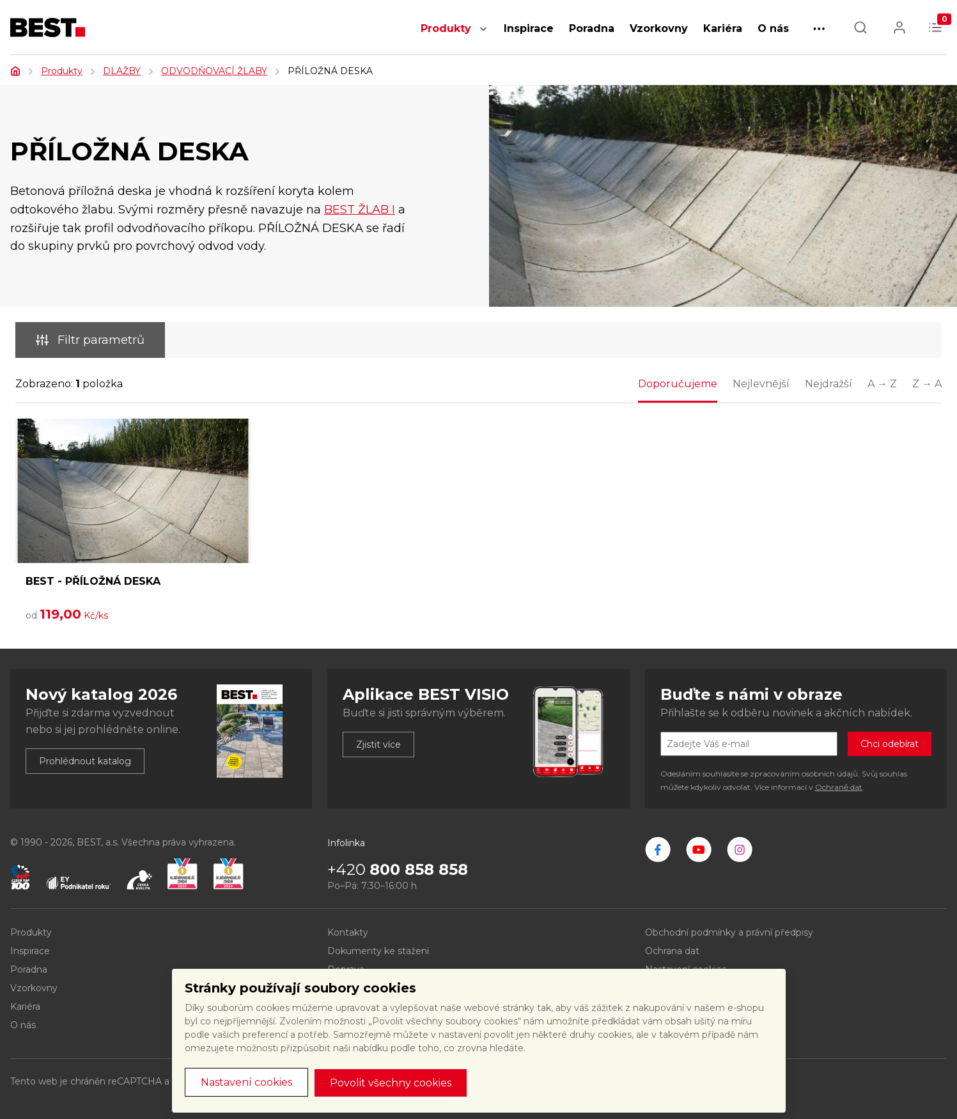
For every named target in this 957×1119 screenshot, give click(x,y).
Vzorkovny (659, 28)
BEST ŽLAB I (359, 210)
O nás (773, 28)
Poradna (591, 28)
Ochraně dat (838, 787)
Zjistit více (378, 744)
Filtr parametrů (90, 340)
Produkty (446, 28)
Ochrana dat (672, 951)
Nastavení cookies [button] (246, 1082)
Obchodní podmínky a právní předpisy (729, 932)
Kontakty (347, 932)
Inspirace (529, 28)
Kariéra (722, 28)
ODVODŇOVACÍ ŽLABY (214, 71)
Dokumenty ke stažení (378, 951)
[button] (483, 35)
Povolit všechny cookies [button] (390, 1083)
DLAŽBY (122, 71)
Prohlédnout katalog (85, 761)
